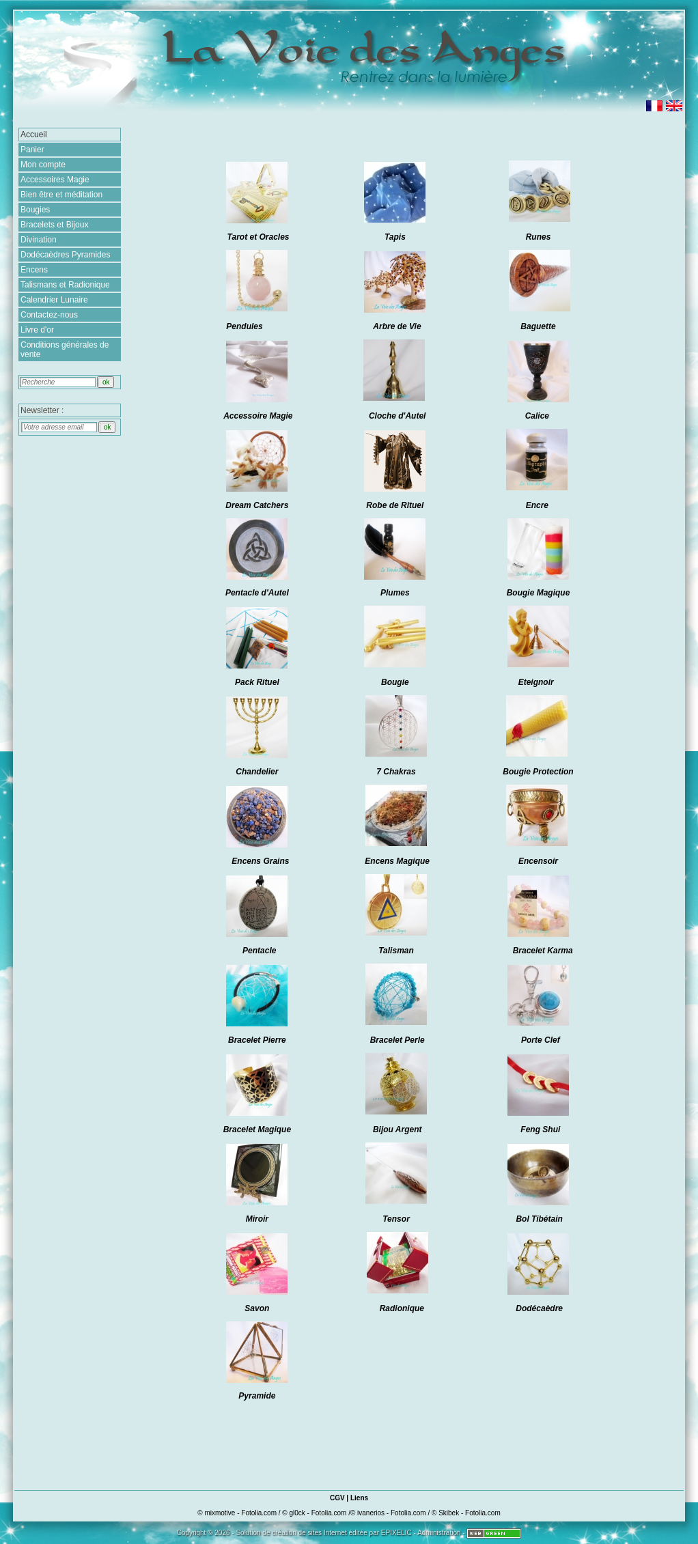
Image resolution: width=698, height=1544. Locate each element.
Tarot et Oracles (258, 237)
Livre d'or (37, 330)
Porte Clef (540, 1040)
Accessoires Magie (54, 179)
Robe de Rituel (394, 505)
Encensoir (538, 861)
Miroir (257, 1219)
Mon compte (43, 164)
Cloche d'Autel (397, 416)
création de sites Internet (309, 1532)
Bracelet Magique (257, 1129)
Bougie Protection (538, 771)
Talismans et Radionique (65, 285)
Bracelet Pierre (257, 1040)
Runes (538, 237)
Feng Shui (540, 1129)
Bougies (35, 209)
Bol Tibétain (539, 1219)
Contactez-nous (49, 315)
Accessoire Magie (257, 416)
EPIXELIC (396, 1532)
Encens (34, 270)
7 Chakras (395, 771)
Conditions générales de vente (64, 349)
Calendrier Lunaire (54, 300)
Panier (32, 149)
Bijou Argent (397, 1129)
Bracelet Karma (543, 950)
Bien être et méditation (61, 194)
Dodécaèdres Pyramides (65, 254)
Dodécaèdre (539, 1308)
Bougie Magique (538, 593)
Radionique (402, 1308)
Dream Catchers (256, 505)
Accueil (33, 134)
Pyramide (256, 1396)
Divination (38, 239)
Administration (438, 1532)
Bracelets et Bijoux (54, 224)
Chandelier (257, 771)
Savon (257, 1308)
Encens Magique (397, 861)
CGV (337, 1498)
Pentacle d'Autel (257, 593)
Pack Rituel (257, 682)
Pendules (244, 326)
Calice (537, 416)
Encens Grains (260, 861)
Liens (359, 1498)
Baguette (537, 326)
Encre (537, 505)
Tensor (397, 1219)
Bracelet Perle (397, 1040)
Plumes (395, 593)
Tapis (395, 237)
